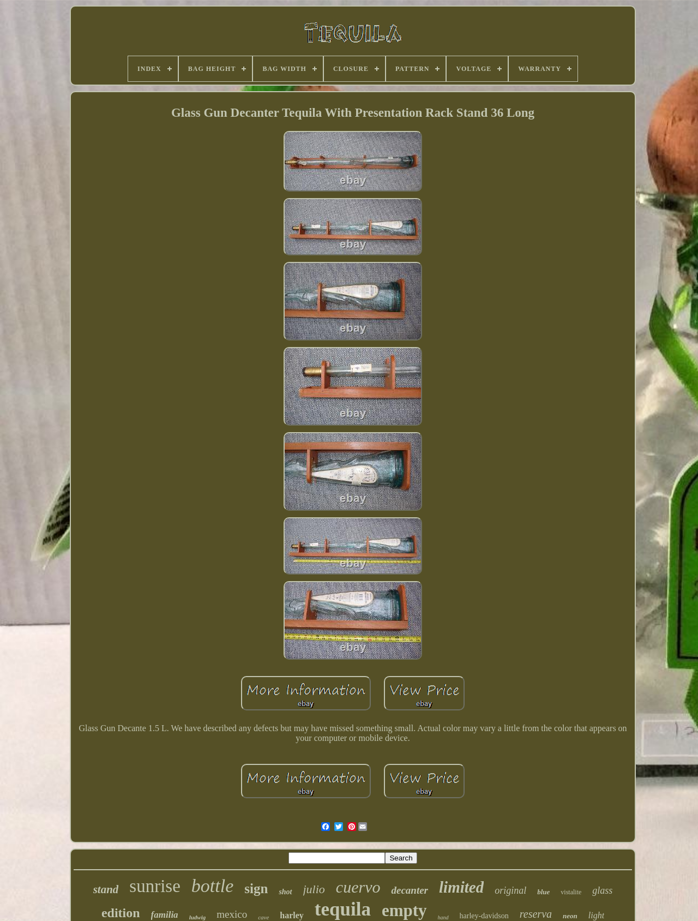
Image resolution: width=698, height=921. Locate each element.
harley (292, 915)
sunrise (154, 886)
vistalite (571, 892)
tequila (343, 909)
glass (602, 890)
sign (256, 888)
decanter (409, 890)
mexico (231, 914)
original (510, 890)
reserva (536, 914)
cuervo (358, 887)
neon (570, 916)
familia (164, 915)
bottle (212, 886)
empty (404, 910)
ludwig (197, 917)
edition (120, 913)
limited (461, 887)
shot (285, 892)
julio (314, 889)
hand (443, 917)
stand (106, 889)
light (596, 915)
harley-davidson (484, 916)
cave (263, 917)
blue (543, 892)
